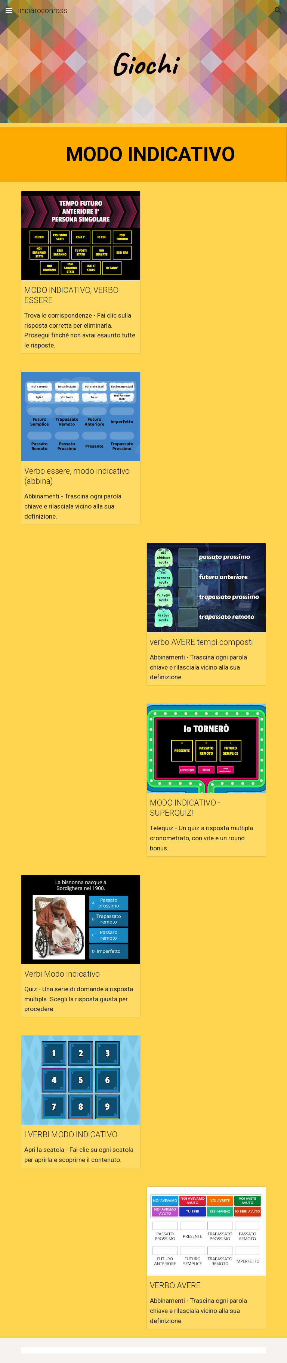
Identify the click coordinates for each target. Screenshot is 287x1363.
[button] (9, 10)
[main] (143, 63)
